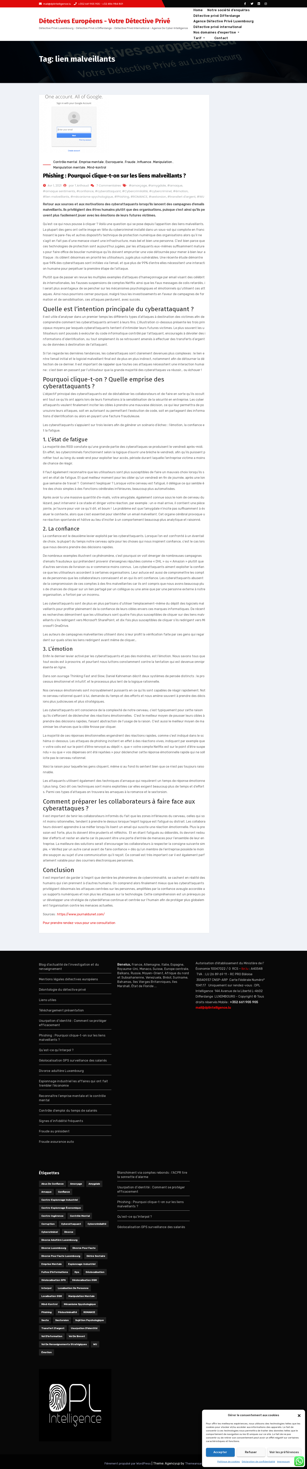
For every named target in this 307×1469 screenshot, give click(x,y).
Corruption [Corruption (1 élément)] (48, 1224)
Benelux (123, 964)
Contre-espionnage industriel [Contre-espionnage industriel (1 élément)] (59, 1200)
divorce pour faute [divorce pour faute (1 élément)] (84, 1248)
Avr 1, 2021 (54, 185)
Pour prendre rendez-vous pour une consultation (79, 923)
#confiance (85, 191)
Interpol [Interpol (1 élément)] (46, 1288)
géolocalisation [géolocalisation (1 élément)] (95, 1272)
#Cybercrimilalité (135, 191)
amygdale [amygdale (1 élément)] (94, 1183)
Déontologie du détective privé (62, 989)
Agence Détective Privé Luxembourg (223, 21)
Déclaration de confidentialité (258, 1461)
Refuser (251, 1452)
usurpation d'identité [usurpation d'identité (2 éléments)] (84, 1328)
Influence (144, 162)
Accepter (220, 1452)
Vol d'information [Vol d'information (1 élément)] (51, 1336)
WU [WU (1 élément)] (95, 1344)
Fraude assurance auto (56, 1142)
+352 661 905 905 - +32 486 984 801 (98, 3)
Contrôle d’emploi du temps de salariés (68, 1110)
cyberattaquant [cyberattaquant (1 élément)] (71, 1224)
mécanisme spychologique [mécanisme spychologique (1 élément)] (80, 1304)
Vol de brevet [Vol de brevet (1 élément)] (77, 1336)
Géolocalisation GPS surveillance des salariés (73, 1060)
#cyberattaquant (108, 191)
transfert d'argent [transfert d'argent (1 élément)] (52, 1328)
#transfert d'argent (181, 197)
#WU (200, 197)
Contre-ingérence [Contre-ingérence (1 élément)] (52, 1216)
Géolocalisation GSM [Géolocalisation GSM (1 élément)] (84, 1280)
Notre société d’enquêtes (228, 10)
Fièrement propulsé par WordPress (128, 1463)
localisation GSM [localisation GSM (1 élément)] (51, 1296)
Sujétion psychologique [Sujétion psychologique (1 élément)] (89, 1320)
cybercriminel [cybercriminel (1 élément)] (49, 1232)
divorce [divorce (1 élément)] (68, 1232)
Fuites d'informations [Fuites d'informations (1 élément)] (54, 1272)
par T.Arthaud (79, 185)
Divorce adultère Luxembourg (61, 1071)
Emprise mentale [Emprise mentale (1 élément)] (51, 1264)
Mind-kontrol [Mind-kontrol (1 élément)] (49, 1304)
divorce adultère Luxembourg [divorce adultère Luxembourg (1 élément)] (59, 1240)
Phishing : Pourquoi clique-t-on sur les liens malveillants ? (114, 175)
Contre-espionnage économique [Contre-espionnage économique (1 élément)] (61, 1208)
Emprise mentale (91, 162)
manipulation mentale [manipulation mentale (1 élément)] (81, 1296)
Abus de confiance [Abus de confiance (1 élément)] (52, 1183)
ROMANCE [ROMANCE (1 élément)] (89, 1312)
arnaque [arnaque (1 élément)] (46, 1192)
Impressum (283, 1461)
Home (198, 10)
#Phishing (121, 197)
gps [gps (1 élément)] (76, 1272)
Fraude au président (54, 1131)
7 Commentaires (108, 185)
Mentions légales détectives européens (68, 979)
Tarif (249, 32)
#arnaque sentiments (59, 191)
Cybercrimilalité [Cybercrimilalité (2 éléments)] (97, 1224)
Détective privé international (217, 27)
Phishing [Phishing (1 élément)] (46, 1312)
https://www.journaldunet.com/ (81, 914)
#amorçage (138, 185)
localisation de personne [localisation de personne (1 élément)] (73, 1288)
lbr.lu (244, 969)
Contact (200, 38)
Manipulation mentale (69, 167)
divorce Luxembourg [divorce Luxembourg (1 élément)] (53, 1248)
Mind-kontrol (96, 167)
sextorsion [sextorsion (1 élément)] (62, 1320)
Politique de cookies (228, 1461)
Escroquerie (114, 162)
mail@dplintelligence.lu (55, 3)
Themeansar (193, 1463)
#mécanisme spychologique (91, 197)
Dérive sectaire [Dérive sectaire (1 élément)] (96, 1256)
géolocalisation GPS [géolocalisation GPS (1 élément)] (53, 1280)
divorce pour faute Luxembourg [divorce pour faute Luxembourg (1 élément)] (60, 1256)
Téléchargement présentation (61, 1010)
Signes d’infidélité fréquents (61, 1121)
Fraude (130, 162)
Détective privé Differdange (216, 16)
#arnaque (174, 185)
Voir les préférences (284, 1452)
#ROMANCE (139, 197)
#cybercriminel (160, 191)
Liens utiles (47, 1000)
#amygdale (157, 185)
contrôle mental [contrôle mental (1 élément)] (80, 1216)
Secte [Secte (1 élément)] (45, 1320)
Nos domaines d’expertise (216, 32)
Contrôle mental (65, 162)
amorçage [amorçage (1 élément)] (76, 1183)
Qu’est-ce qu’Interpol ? (56, 1050)
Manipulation (162, 162)
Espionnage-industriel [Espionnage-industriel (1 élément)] (81, 1264)
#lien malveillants (56, 197)
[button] (299, 1415)
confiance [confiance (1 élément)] (64, 1192)
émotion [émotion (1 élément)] (46, 1352)
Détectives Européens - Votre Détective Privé (104, 21)
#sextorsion (157, 197)
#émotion (180, 191)
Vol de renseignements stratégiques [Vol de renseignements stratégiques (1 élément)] (64, 1344)
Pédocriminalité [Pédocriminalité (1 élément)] (67, 1312)
